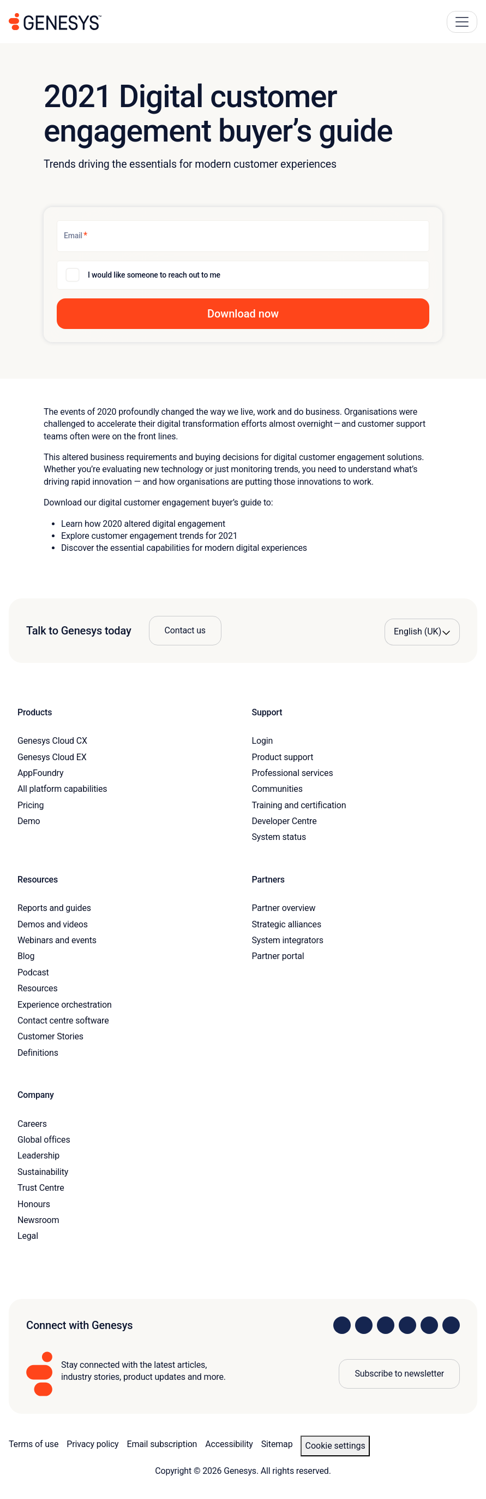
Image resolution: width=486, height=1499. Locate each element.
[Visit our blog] (451, 1325)
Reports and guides (54, 908)
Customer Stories (50, 1036)
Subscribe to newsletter (399, 1373)
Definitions (37, 1053)
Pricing (30, 805)
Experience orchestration (64, 1005)
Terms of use (33, 1444)
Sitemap (277, 1444)
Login (262, 741)
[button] (243, 313)
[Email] (243, 236)
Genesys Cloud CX (52, 741)
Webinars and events (57, 940)
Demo (28, 821)
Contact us (185, 630)
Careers (32, 1124)
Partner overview (284, 908)
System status (279, 837)
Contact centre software (63, 1020)
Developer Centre (284, 821)
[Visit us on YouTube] (429, 1325)
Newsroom (38, 1220)
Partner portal (278, 956)
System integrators (287, 940)
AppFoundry (40, 773)
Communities (277, 789)
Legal (27, 1236)
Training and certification (299, 805)
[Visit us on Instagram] (364, 1325)
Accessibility (229, 1444)
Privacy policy (92, 1444)
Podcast (33, 972)
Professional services (292, 773)
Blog (25, 956)
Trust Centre (40, 1188)
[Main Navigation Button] (462, 22)
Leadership (38, 1155)
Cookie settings (335, 1446)
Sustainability (42, 1172)
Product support (283, 757)
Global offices (43, 1139)
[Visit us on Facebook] (407, 1325)
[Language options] (422, 632)
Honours (33, 1204)
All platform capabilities (62, 789)
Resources (37, 988)
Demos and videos (52, 924)
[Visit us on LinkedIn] (342, 1325)
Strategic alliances (286, 924)
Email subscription (162, 1444)
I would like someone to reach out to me (154, 275)
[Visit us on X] (385, 1325)
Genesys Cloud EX (52, 757)
